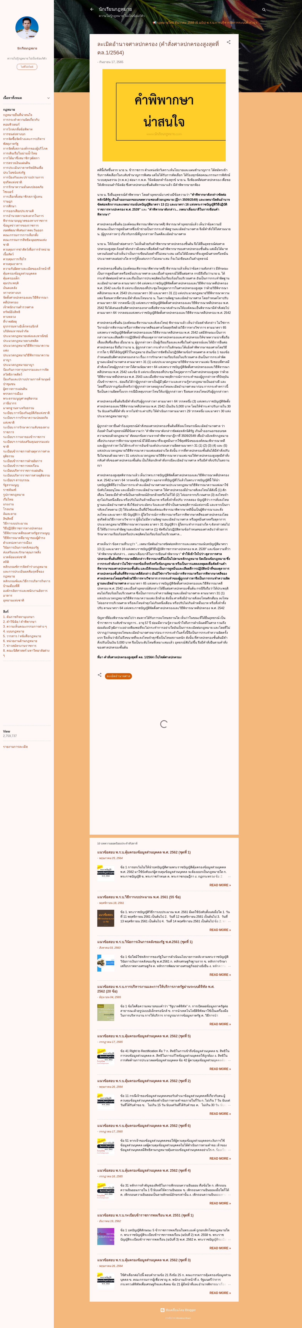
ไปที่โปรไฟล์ (27, 67)
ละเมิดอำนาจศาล (118, 676)
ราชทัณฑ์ (9, 489)
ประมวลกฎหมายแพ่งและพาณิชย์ (25, 336)
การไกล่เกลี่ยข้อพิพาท (18, 129)
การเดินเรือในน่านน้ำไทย (20, 153)
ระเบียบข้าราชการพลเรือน (21, 465)
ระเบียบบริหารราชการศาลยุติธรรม (26, 475)
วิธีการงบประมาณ (15, 523)
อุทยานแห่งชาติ (13, 600)
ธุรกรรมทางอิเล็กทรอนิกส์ (20, 326)
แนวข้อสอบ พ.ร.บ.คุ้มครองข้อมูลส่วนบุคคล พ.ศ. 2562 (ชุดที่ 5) (144, 1036)
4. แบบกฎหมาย (13, 631)
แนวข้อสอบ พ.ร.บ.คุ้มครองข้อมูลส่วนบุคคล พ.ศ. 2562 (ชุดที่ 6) (144, 1126)
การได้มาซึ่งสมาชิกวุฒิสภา (21, 158)
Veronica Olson (183, 1318)
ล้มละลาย (9, 513)
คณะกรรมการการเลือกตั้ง (20, 235)
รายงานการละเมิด (15, 746)
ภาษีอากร (9, 403)
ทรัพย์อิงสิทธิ (11, 312)
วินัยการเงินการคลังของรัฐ (21, 547)
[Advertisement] (254, 91)
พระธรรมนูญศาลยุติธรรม (20, 398)
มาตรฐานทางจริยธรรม (18, 408)
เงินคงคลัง (10, 288)
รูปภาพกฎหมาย (13, 494)
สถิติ (6, 562)
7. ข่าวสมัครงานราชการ (19, 645)
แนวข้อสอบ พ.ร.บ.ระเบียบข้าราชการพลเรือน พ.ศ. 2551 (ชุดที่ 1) (145, 1215)
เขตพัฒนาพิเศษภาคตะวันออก (23, 230)
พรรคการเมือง (13, 393)
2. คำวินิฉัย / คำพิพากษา (19, 621)
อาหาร (7, 595)
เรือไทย (8, 499)
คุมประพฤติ (11, 283)
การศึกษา (9, 206)
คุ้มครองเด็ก (11, 278)
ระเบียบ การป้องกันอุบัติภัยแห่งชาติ (26, 413)
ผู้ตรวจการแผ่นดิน (15, 388)
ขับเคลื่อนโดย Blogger (178, 1310)
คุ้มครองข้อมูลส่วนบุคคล (20, 273)
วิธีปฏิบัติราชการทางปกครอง (22, 528)
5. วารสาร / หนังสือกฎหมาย (22, 636)
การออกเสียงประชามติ (18, 211)
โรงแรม (8, 509)
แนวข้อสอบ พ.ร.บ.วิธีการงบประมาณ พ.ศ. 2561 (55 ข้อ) (139, 897)
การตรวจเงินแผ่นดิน (16, 163)
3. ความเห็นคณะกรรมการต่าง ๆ (25, 626)
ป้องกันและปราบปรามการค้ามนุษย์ (26, 379)
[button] (228, 43)
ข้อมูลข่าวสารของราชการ (21, 225)
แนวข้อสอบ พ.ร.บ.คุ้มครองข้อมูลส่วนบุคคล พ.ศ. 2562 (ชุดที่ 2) (144, 1081)
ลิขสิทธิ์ (8, 518)
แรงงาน (8, 504)
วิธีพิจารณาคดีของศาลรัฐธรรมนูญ (26, 533)
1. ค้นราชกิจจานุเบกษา (18, 617)
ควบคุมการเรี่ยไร (14, 259)
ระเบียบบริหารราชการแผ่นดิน (23, 470)
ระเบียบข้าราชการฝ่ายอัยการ (22, 461)
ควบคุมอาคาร (12, 264)
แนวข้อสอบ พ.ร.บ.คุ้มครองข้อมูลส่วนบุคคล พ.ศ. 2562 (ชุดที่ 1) (144, 852)
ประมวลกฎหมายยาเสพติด (20, 340)
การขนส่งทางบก (14, 134)
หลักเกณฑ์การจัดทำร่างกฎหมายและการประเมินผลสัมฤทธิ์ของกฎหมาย (25, 571)
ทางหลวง (9, 316)
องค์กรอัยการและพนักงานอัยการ (25, 590)
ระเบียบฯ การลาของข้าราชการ (24, 437)
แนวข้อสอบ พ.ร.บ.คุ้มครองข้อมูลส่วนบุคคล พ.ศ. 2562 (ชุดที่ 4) (144, 1170)
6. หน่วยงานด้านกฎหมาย (20, 641)
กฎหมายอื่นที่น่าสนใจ (17, 115)
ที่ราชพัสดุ (10, 321)
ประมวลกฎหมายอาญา (18, 364)
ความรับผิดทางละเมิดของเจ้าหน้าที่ (26, 268)
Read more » (220, 885)
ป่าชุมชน (9, 384)
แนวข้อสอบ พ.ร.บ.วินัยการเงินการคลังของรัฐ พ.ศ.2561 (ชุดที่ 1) (145, 942)
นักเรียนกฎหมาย (115, 9)
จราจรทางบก (12, 292)
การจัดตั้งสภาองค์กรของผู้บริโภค (25, 148)
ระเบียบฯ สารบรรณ (16, 480)
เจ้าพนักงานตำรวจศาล (18, 307)
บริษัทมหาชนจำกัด (16, 331)
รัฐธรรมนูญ (11, 485)
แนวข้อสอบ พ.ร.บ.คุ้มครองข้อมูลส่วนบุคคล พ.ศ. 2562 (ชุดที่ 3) (144, 1260)
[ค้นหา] (264, 10)
